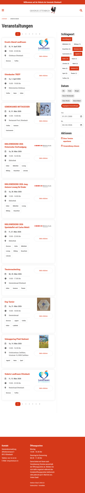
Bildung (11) (77, 45)
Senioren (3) (74, 69)
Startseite (5, 20)
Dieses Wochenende (68, 97)
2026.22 (43, 483)
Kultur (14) (65, 60)
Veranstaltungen (15, 20)
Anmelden (43, 485)
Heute (69, 92)
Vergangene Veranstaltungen (70, 107)
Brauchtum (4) (66, 50)
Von (62, 114)
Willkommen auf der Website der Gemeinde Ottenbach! (43, 2)
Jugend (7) (78, 55)
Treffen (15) (65, 79)
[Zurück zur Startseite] (42, 11)
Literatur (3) (65, 64)
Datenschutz (34, 485)
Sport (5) (64, 74)
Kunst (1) (74, 60)
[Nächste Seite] (39, 34)
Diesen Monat (77, 102)
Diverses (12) (77, 50)
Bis (62, 122)
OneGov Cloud (35, 483)
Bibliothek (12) (66, 45)
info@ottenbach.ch (13, 461)
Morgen (77, 92)
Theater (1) (74, 74)
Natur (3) (64, 69)
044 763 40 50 (12, 458)
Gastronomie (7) (66, 55)
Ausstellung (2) (66, 40)
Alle (63, 92)
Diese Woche (66, 102)
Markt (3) (75, 64)
